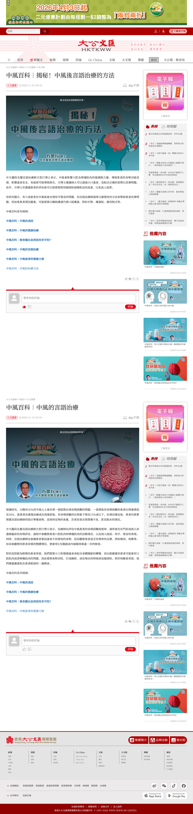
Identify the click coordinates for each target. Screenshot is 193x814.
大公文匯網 (11, 67)
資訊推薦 (169, 759)
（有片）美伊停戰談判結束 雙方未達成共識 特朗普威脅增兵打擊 (166, 222)
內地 (9, 759)
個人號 (123, 759)
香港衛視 (40, 786)
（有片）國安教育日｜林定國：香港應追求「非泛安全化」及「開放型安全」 (166, 183)
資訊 (22, 67)
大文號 (124, 752)
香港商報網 (28, 786)
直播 (32, 759)
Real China (80, 763)
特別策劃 (147, 759)
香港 (9, 756)
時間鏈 (171, 127)
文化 (100, 756)
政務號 (123, 756)
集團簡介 (141, 740)
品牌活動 (162, 740)
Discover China (81, 756)
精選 (32, 763)
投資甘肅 (27, 795)
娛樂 (100, 763)
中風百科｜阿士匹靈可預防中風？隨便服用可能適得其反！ (165, 345)
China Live (80, 759)
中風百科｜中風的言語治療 (22, 249)
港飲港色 (102, 766)
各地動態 (169, 763)
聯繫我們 (92, 806)
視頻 (33, 752)
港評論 (55, 763)
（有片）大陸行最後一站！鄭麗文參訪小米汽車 (166, 154)
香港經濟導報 (52, 786)
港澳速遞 (169, 766)
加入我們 (117, 806)
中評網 (77, 786)
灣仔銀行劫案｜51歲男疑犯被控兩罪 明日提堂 (166, 212)
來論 (54, 759)
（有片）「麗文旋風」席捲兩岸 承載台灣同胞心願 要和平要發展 (166, 202)
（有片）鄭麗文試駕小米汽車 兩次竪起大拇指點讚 (166, 193)
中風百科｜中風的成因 (19, 221)
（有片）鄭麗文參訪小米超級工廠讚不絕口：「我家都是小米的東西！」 (166, 164)
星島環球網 (66, 786)
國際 (9, 769)
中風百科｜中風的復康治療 (22, 230)
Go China (80, 752)
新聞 (10, 752)
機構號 (123, 763)
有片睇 (41, 67)
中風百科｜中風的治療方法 (22, 268)
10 (146, 221)
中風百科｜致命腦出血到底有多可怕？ (161, 383)
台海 (9, 766)
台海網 (103, 786)
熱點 (32, 756)
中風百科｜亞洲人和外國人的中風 (159, 306)
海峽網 (86, 786)
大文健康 (31, 67)
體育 (100, 759)
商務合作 (105, 806)
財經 (9, 772)
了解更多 (165, 116)
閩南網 (94, 786)
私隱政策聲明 (77, 806)
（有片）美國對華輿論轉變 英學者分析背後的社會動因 (166, 145)
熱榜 (154, 127)
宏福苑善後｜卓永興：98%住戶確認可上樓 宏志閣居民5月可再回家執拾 (166, 173)
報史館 (180, 740)
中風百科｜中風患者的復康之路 (25, 259)
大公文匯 (96, 45)
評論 (130, 306)
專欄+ (168, 756)
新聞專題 (147, 756)
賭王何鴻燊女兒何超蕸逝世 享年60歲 (165, 134)
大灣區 (10, 763)
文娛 (101, 752)
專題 (146, 752)
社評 (54, 756)
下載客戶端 (180, 31)
